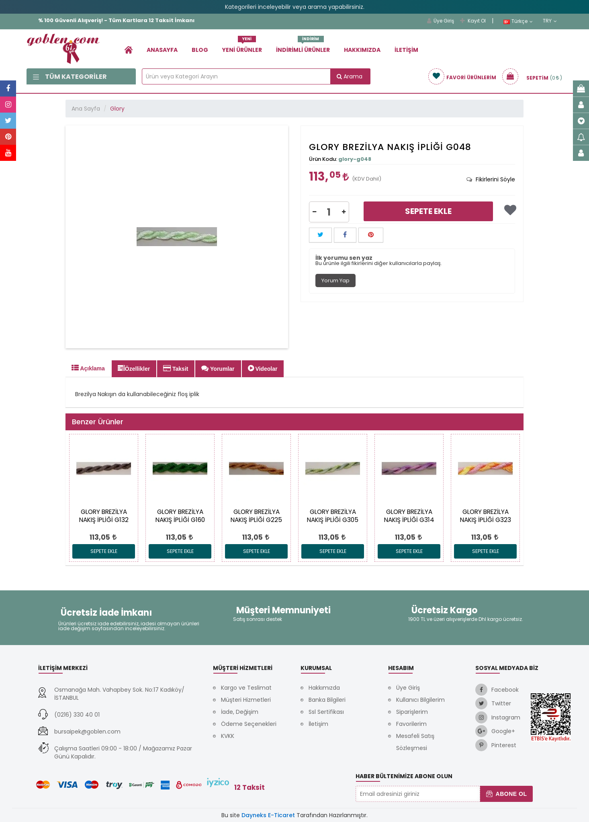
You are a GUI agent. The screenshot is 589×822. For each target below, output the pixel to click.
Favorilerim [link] (411, 724)
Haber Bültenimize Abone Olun (404, 776)
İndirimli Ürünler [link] (303, 47)
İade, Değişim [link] (239, 712)
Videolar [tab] (263, 368)
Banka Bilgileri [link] (327, 700)
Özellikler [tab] (134, 368)
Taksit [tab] (175, 368)
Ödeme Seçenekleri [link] (248, 724)
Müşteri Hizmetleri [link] (246, 700)
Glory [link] (117, 109)
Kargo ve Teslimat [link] (246, 688)
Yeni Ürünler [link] (242, 47)
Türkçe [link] (518, 21)
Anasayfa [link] (162, 50)
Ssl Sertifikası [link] (326, 712)
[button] (314, 212)
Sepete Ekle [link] (428, 211)
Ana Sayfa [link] (86, 109)
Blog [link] (200, 50)
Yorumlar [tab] (217, 368)
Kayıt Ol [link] (473, 20)
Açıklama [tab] (88, 368)
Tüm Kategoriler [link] (70, 76)
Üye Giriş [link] (440, 20)
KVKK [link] (227, 736)
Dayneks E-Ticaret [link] (268, 815)
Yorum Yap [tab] (335, 280)
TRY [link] (550, 21)
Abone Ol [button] (506, 794)
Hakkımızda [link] (362, 50)
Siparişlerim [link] (412, 712)
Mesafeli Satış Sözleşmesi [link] (415, 742)
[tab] (490, 179)
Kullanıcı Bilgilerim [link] (420, 700)
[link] (129, 50)
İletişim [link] (406, 50)
